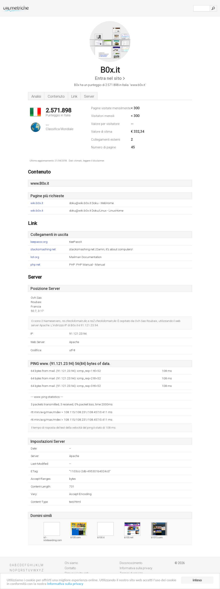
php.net (35, 264)
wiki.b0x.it (37, 203)
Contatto (70, 568)
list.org (35, 257)
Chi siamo (71, 563)
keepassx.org (39, 241)
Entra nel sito (108, 78)
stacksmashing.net (43, 249)
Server (89, 96)
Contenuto (56, 96)
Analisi (36, 96)
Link (74, 96)
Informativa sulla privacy (65, 584)
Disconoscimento (131, 563)
